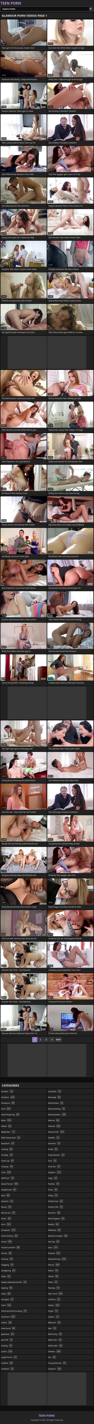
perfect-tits (55, 1207)
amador (7, 1091)
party (53, 1190)
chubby (7, 1155)
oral (52, 1161)
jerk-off (7, 1340)
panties (54, 1184)
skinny (54, 1265)
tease (53, 1282)
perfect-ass (55, 1201)
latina (7, 1351)
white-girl (55, 1340)
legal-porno (9, 1357)
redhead (54, 1230)
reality (53, 1224)
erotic (6, 1218)
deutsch (7, 1201)
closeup (7, 1166)
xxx (52, 1357)
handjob (7, 1299)
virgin (53, 1311)
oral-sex (54, 1166)
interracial (8, 1328)
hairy (6, 1294)
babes (6, 1126)
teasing (54, 1288)
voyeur (53, 1317)
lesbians (7, 1369)
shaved (54, 1253)
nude (53, 1149)
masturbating (56, 1109)
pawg (53, 1195)
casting (7, 1149)
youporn (55, 1369)
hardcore (8, 1317)
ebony (6, 1207)
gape (6, 1276)
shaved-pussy (57, 1259)
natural (54, 1126)
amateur (8, 1097)
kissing (6, 1346)
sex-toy (54, 1242)
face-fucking (9, 1236)
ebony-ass (8, 1213)
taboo (53, 1270)
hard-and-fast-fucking (14, 1311)
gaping (7, 1288)
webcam (54, 1322)
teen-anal (55, 1294)
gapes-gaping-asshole (14, 1282)
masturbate (56, 1103)
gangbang (8, 1270)
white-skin (55, 1346)
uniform (54, 1299)
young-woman (57, 1363)
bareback (8, 1143)
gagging (7, 1265)
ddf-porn (7, 1178)
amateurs (8, 1103)
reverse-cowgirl (58, 1236)
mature (54, 1120)
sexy (53, 1247)
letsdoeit (54, 1091)
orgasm (54, 1172)
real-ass (54, 1213)
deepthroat (9, 1190)
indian (6, 1322)
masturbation (57, 1114)
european (8, 1230)
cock (6, 1172)
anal (6, 1109)
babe (6, 1120)
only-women (56, 1155)
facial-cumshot (10, 1247)
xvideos (54, 1351)
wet (52, 1328)
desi (5, 1195)
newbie (54, 1138)
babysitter (8, 1132)
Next (58, 1039)
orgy (52, 1178)
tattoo (53, 1276)
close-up (7, 1161)
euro (6, 1224)
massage (54, 1097)
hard (6, 1305)
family (6, 1253)
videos (54, 1305)
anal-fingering (10, 1114)
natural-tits (56, 1132)
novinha (54, 1143)
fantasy (7, 1259)
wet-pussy (55, 1334)
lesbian (7, 1363)
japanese (7, 1334)
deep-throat (9, 1184)
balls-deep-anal (10, 1138)
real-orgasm (56, 1218)
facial (6, 1242)
